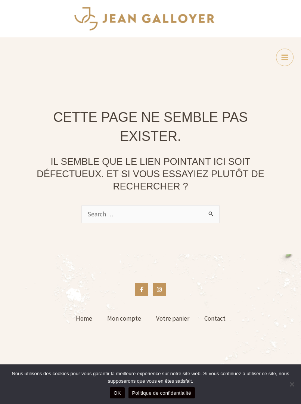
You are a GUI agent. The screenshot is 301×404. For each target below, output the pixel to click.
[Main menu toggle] (285, 57)
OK (117, 393)
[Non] (291, 384)
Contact (215, 318)
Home (84, 318)
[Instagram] (159, 289)
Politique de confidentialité (161, 393)
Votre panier (172, 318)
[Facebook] (141, 289)
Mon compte (124, 318)
